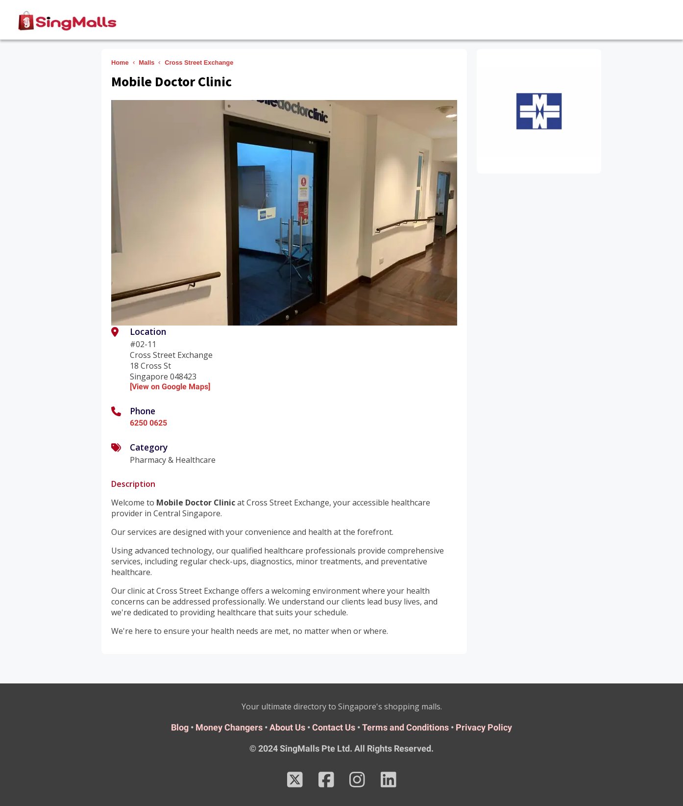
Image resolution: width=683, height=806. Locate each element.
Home (120, 62)
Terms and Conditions (405, 727)
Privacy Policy (484, 727)
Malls (146, 62)
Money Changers (229, 727)
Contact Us (333, 727)
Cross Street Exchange (199, 62)
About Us (287, 727)
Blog (180, 727)
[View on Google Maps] (170, 386)
